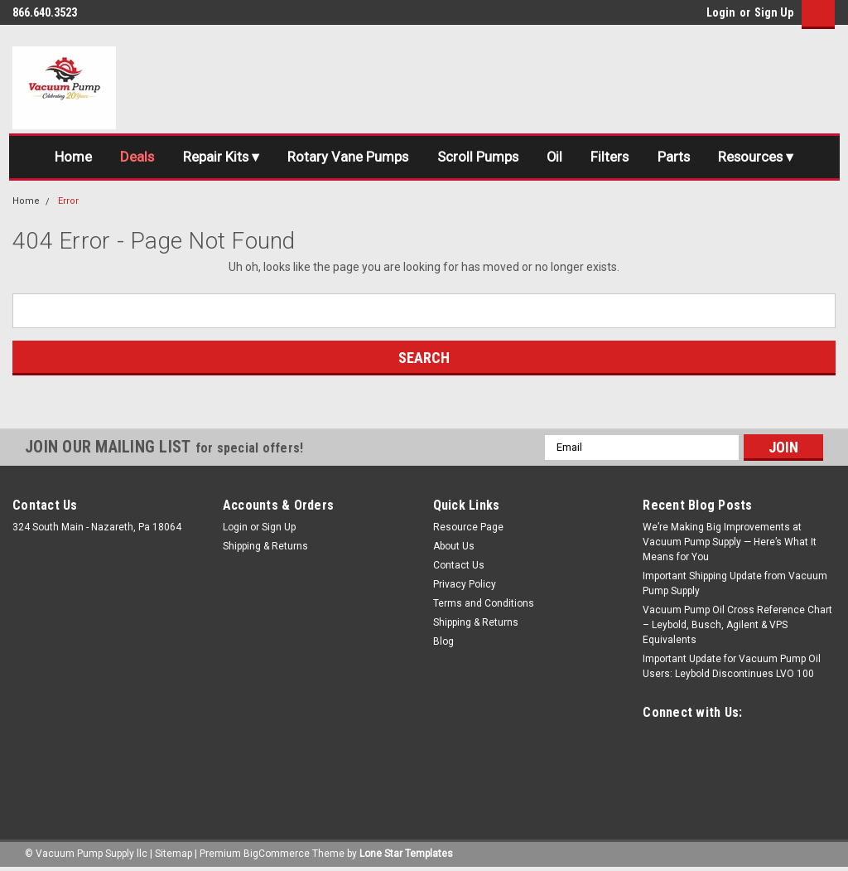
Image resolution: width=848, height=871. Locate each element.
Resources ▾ (763, 157)
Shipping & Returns (265, 547)
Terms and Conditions (483, 604)
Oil (555, 157)
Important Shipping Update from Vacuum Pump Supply (735, 584)
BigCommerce (276, 854)
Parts (679, 157)
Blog (443, 642)
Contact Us (458, 566)
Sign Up (773, 12)
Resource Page (468, 528)
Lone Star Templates (406, 854)
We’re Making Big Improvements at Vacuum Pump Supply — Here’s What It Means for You (730, 543)
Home (64, 157)
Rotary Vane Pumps (345, 157)
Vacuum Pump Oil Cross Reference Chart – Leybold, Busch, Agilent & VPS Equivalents (737, 625)
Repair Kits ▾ (215, 157)
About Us (454, 547)
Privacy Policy (464, 585)
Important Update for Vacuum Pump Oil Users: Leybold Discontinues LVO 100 (732, 667)
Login (720, 12)
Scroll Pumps (477, 157)
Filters (613, 157)
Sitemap (173, 854)
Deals (130, 157)
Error (68, 201)
